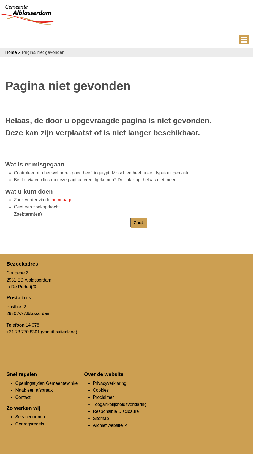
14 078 (32, 325)
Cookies (101, 390)
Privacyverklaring (109, 383)
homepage (61, 199)
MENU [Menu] (244, 39)
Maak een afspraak (34, 390)
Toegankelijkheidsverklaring (120, 404)
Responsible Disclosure (116, 411)
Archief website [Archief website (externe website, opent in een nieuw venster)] (108, 425)
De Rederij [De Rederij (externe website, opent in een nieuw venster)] (21, 287)
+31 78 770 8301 (23, 332)
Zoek (139, 223)
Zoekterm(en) (28, 214)
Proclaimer (103, 397)
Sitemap (101, 418)
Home (11, 52)
